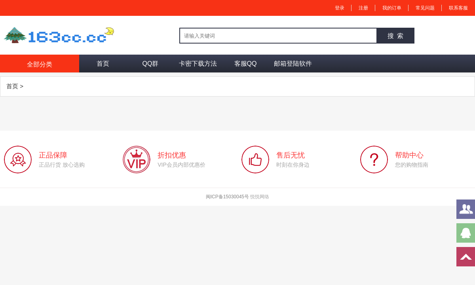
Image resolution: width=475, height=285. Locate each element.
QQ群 (150, 63)
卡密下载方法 (198, 63)
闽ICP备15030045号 (227, 197)
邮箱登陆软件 (293, 63)
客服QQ (245, 63)
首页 (103, 63)
